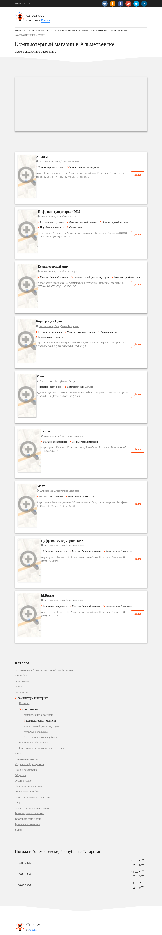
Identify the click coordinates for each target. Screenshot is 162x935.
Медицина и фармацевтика (29, 602)
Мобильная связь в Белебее (29, 893)
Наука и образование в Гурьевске (100, 855)
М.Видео (53, 454)
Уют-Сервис (21, 811)
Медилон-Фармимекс (26, 817)
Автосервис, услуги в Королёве (32, 888)
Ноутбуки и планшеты (60, 207)
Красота (19, 592)
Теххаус (52, 348)
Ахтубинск (21, 845)
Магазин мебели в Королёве (97, 918)
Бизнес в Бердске (91, 845)
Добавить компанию (51, 930)
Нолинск (19, 860)
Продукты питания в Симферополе (34, 918)
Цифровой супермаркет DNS (68, 192)
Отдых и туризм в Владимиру (98, 850)
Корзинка (20, 794)
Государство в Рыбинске (95, 870)
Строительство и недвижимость (32, 646)
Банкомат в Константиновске (98, 898)
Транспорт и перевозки (27, 662)
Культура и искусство (26, 597)
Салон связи (84, 207)
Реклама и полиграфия (27, 630)
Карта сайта (32, 930)
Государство (21, 530)
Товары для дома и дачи (28, 657)
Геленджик (21, 865)
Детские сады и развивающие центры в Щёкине (41, 898)
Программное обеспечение (33, 581)
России (45, 20)
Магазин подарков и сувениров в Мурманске (106, 893)
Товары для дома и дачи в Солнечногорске (105, 860)
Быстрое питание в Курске (96, 913)
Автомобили (21, 514)
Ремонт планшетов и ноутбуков (40, 575)
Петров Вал (21, 850)
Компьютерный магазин (61, 167)
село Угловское (23, 840)
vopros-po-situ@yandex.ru (86, 930)
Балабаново (21, 855)
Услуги (19, 668)
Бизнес (18, 525)
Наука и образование (26, 608)
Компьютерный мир (62, 232)
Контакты (19, 930)
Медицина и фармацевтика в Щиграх (102, 840)
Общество (20, 613)
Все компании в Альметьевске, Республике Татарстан (44, 508)
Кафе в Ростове (90, 888)
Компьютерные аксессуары (94, 167)
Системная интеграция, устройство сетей (41, 586)
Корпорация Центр (61, 272)
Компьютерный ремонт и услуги (99, 242)
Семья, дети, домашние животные (33, 635)
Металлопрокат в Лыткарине (98, 908)
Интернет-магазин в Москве (97, 903)
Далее (137, 174)
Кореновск (20, 870)
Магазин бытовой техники (91, 202)
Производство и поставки (29, 624)
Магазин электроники (60, 202)
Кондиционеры (118, 283)
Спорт (18, 641)
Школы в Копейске (25, 913)
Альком (53, 157)
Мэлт (51, 313)
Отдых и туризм (23, 619)
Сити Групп (21, 801)
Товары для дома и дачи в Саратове (101, 865)
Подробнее (59, 807)
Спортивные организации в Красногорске (37, 903)
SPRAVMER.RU (22, 3)
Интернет (24, 541)
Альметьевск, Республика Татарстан (70, 161)
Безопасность (22, 519)
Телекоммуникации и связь (29, 652)
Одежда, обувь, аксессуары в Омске (34, 908)
